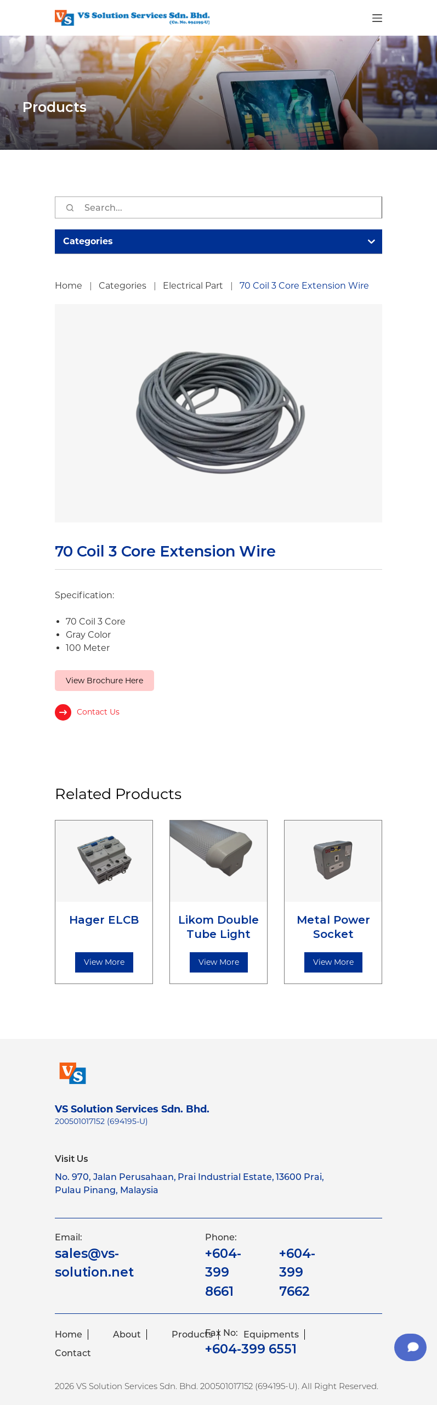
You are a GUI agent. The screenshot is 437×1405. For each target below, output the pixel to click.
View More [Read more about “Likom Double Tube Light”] (218, 962)
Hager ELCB (104, 919)
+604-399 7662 (297, 1272)
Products (192, 1334)
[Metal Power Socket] (333, 861)
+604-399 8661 (223, 1272)
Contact (73, 1353)
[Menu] (377, 18)
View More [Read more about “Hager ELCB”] (104, 962)
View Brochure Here (104, 680)
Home (68, 1334)
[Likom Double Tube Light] (218, 861)
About (127, 1334)
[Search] (69, 207)
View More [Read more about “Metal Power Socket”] (333, 962)
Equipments (271, 1334)
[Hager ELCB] (103, 861)
